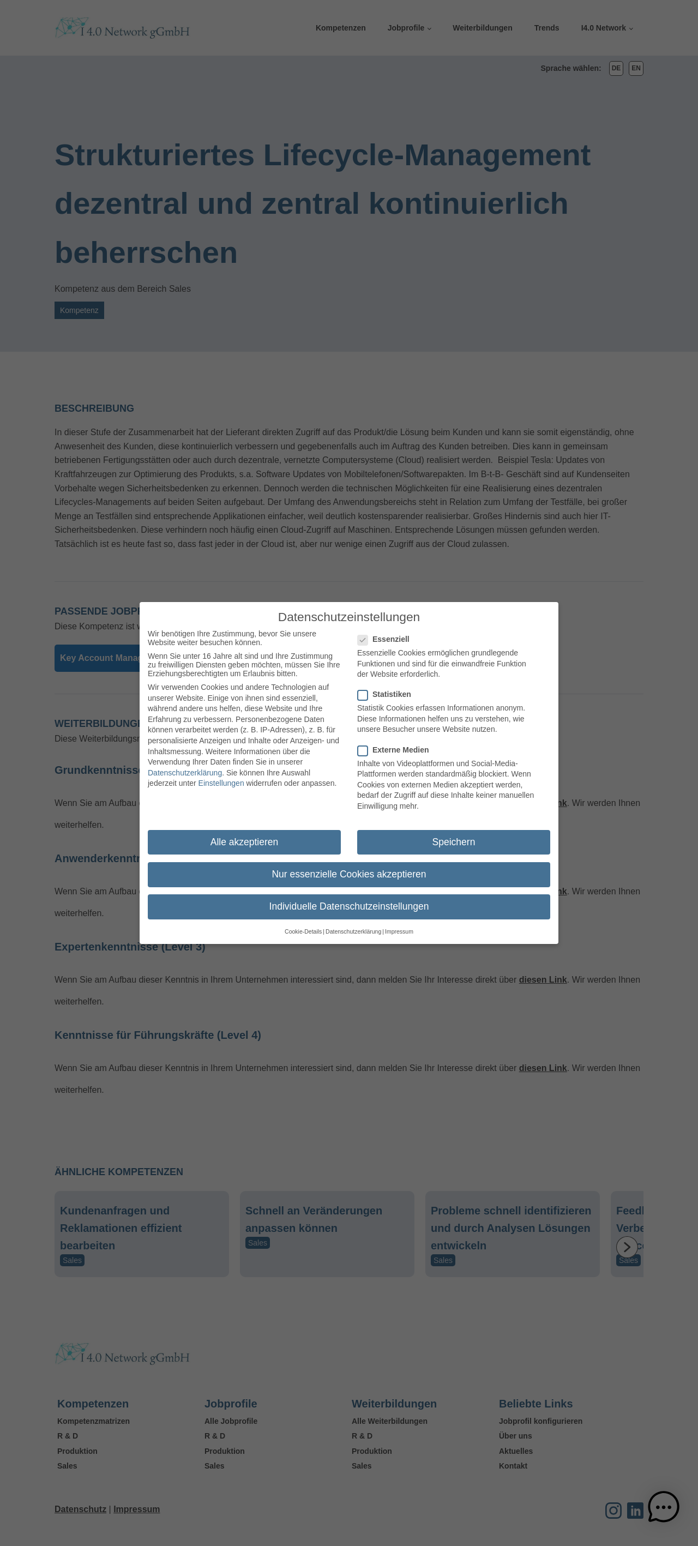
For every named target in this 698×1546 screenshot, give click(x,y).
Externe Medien (396, 741)
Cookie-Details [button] (303, 923)
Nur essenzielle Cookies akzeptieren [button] (349, 866)
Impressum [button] (399, 923)
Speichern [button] (454, 833)
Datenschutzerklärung (185, 764)
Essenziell (387, 631)
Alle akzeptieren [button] (244, 833)
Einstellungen (221, 775)
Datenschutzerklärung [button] (353, 923)
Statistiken (387, 686)
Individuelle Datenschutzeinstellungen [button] (349, 898)
